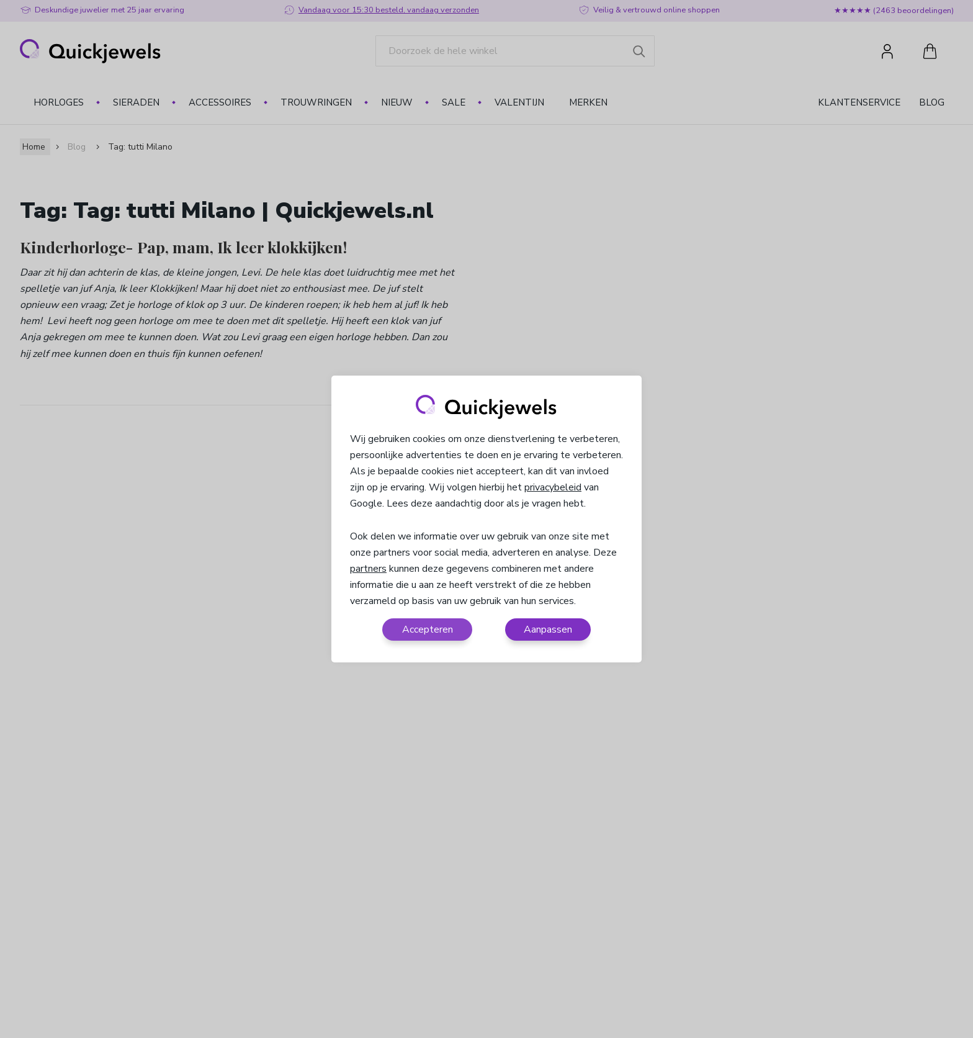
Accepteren (427, 629)
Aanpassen (548, 629)
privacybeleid (552, 487)
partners (368, 568)
